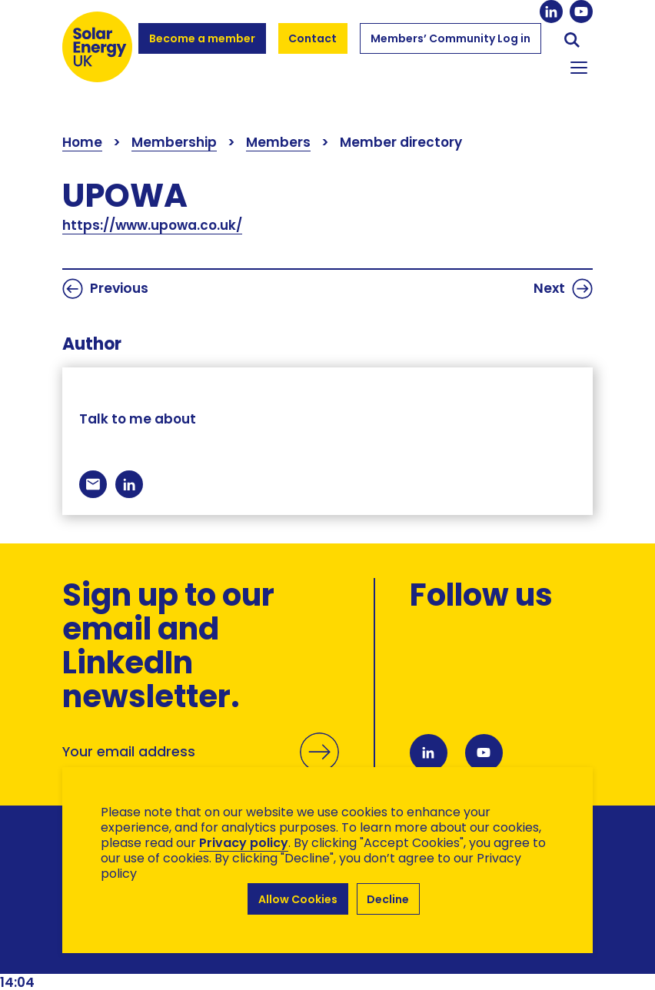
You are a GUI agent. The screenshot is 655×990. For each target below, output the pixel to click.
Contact (313, 38)
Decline (388, 899)
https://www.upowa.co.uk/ (152, 225)
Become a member (202, 45)
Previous (105, 288)
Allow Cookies (297, 899)
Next (563, 288)
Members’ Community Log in (450, 45)
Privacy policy (243, 844)
